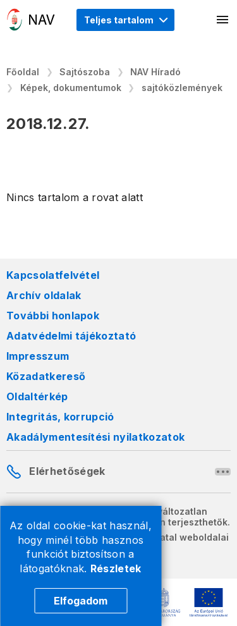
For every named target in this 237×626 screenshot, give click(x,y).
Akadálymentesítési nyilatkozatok (95, 437)
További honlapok (52, 315)
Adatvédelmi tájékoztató (71, 335)
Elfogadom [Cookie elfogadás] (80, 600)
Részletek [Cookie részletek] (116, 568)
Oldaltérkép (37, 396)
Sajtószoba (84, 71)
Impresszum (37, 356)
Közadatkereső (45, 376)
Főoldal (22, 71)
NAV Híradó (155, 71)
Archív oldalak (43, 295)
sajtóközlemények (182, 87)
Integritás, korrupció (60, 416)
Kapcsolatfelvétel (52, 275)
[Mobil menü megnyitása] (223, 19)
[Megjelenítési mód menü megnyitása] (125, 20)
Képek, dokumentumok (70, 87)
